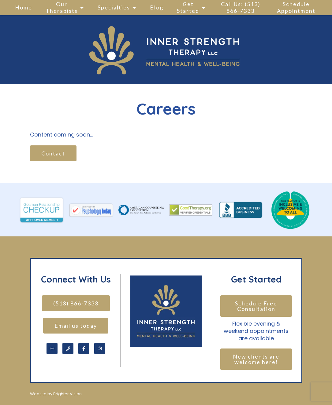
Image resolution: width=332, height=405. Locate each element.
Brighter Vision (67, 394)
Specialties (114, 7)
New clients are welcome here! (257, 359)
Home (23, 7)
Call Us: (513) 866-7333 (240, 7)
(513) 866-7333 (76, 303)
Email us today (75, 325)
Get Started (188, 7)
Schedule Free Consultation (257, 306)
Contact (53, 153)
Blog (156, 7)
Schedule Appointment (296, 7)
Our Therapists (62, 7)
